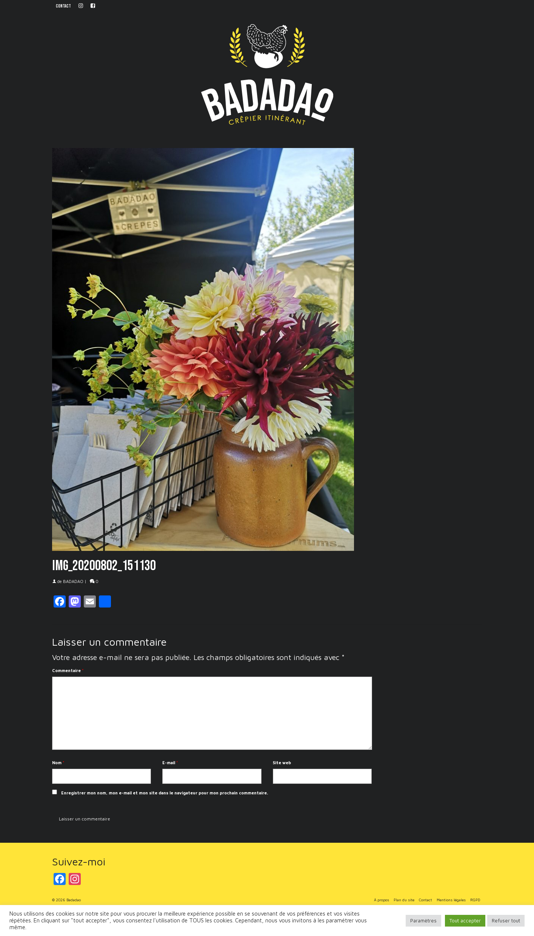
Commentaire (68, 670)
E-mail (170, 762)
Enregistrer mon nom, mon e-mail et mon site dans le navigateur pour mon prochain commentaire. (164, 792)
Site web (282, 762)
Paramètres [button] (423, 920)
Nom (58, 762)
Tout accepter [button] (465, 920)
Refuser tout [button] (506, 920)
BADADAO (73, 581)
